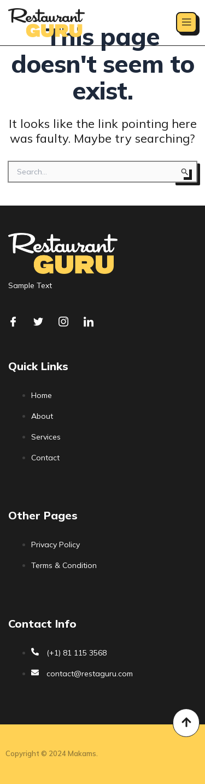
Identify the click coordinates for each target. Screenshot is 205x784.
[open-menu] (186, 22)
